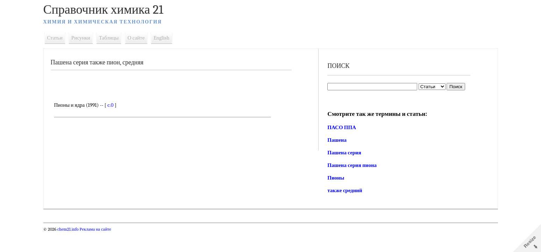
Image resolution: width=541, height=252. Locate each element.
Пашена (337, 140)
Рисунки (80, 38)
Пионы (335, 178)
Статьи (55, 38)
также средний (344, 190)
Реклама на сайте (95, 229)
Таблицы (109, 38)
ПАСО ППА (341, 127)
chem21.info (68, 229)
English (162, 38)
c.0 (110, 105)
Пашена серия (344, 152)
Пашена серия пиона (352, 165)
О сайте (136, 38)
